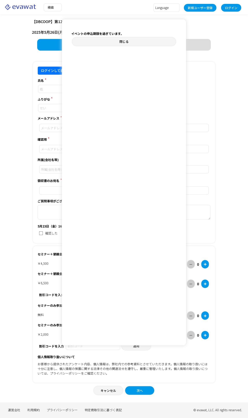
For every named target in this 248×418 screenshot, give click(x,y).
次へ (140, 390)
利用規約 (33, 410)
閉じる (124, 41)
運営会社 (14, 410)
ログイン (231, 7)
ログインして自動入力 (57, 70)
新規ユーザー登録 (200, 7)
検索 (51, 7)
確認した (48, 233)
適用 (136, 346)
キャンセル (108, 390)
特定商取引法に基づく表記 (103, 410)
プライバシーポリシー (65, 373)
